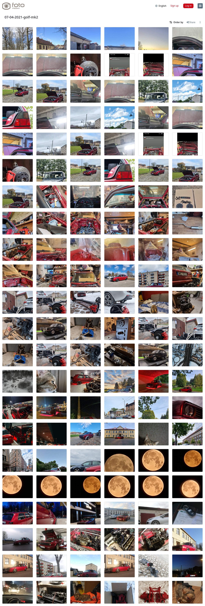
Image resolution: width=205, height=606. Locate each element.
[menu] (200, 5)
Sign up (175, 5)
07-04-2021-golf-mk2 (21, 17)
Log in (188, 5)
